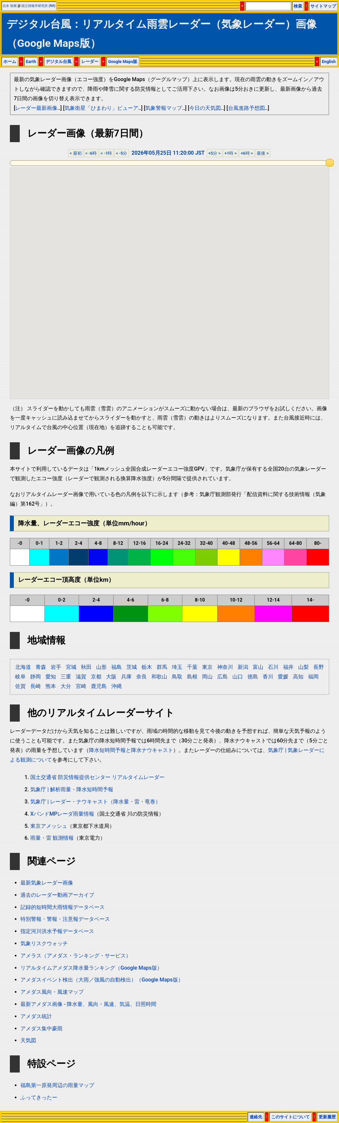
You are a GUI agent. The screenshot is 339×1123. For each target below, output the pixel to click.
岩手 (56, 667)
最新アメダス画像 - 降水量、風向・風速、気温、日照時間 (88, 1004)
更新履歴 (327, 1116)
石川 (273, 667)
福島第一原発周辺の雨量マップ (57, 1085)
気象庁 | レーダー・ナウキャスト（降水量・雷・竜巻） (95, 801)
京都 (96, 676)
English (329, 61)
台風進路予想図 (246, 108)
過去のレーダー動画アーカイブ (57, 895)
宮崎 (81, 686)
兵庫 (126, 676)
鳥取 (177, 676)
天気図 (28, 1040)
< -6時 (91, 153)
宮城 (71, 667)
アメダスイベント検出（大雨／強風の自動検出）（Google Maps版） (101, 980)
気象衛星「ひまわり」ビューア (101, 108)
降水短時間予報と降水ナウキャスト (131, 750)
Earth (31, 61)
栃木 (147, 667)
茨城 (131, 667)
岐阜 (20, 676)
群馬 (162, 667)
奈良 (141, 676)
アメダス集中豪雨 (41, 1028)
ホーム (9, 61)
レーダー (89, 61)
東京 (207, 667)
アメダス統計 (36, 1016)
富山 (258, 667)
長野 (318, 667)
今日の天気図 (205, 108)
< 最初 (76, 153)
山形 (101, 667)
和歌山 (159, 676)
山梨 (303, 667)
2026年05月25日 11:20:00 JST (168, 153)
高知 (298, 676)
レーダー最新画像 (36, 108)
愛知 (50, 676)
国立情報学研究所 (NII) (38, 6)
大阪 (111, 676)
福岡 (313, 676)
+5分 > (214, 153)
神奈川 (225, 667)
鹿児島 (99, 686)
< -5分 (121, 153)
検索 (298, 6)
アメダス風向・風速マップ (52, 992)
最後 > (263, 153)
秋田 (86, 667)
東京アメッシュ (48, 826)
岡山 (207, 676)
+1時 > (230, 153)
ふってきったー (38, 1097)
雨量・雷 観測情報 (52, 838)
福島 (116, 667)
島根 (192, 676)
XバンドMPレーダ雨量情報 (62, 814)
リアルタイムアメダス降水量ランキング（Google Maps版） (91, 968)
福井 (288, 667)
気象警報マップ (163, 108)
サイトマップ (323, 6)
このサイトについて (290, 1116)
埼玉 (177, 667)
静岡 (35, 676)
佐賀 (20, 686)
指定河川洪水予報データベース (57, 931)
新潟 (243, 667)
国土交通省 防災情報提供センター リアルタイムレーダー (97, 777)
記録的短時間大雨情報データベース (62, 907)
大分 (66, 686)
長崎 (35, 686)
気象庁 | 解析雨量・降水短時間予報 (71, 789)
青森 (41, 667)
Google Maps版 (123, 61)
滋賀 (81, 676)
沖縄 (116, 686)
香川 (268, 676)
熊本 (50, 686)
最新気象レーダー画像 (46, 883)
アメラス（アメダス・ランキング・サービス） (75, 955)
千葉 (192, 667)
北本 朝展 (10, 6)
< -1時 (106, 153)
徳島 (253, 676)
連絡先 (255, 1116)
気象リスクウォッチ (44, 943)
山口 (237, 676)
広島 (222, 676)
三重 (66, 676)
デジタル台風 (58, 61)
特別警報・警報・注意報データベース (65, 919)
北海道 (23, 667)
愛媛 (283, 676)
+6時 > (247, 153)
